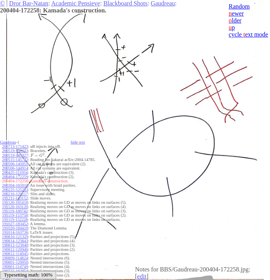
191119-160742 (15, 211)
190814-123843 (15, 241)
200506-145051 (15, 164)
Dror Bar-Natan (28, 3)
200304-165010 (15, 185)
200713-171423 (15, 146)
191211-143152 (15, 198)
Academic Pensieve (75, 3)
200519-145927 (15, 155)
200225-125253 (15, 189)
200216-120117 (15, 194)
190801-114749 (15, 266)
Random (239, 6)
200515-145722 (15, 160)
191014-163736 (15, 232)
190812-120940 (15, 249)
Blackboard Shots (125, 3)
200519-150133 (15, 151)
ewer (236, 13)
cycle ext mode (248, 34)
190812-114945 (15, 254)
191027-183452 (15, 224)
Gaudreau (163, 3)
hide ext (78, 142)
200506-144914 (15, 168)
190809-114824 (15, 258)
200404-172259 (15, 177)
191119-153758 (15, 215)
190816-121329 (15, 236)
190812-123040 (15, 245)
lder (235, 20)
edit (141, 276)
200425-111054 (15, 172)
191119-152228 (15, 219)
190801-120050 (15, 262)
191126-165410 (15, 202)
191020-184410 (15, 228)
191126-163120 (15, 207)
